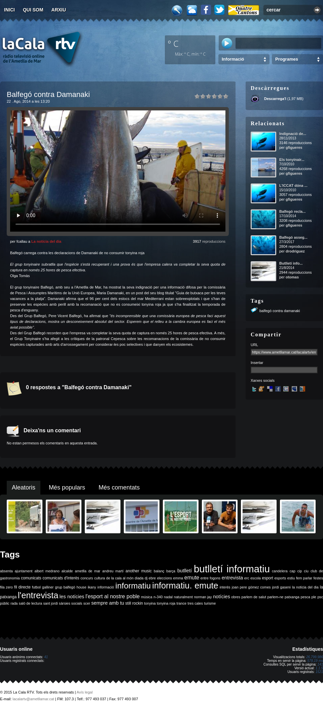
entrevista (232, 577)
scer (86, 603)
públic (4, 603)
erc (246, 578)
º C (173, 43)
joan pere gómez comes (251, 587)
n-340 (158, 597)
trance (182, 603)
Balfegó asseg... (293, 237)
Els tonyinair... (291, 160)
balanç (159, 571)
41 (46, 657)
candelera (280, 571)
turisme (210, 603)
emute (191, 577)
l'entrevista (38, 595)
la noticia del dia (305, 587)
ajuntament (24, 571)
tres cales (195, 603)
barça (170, 571)
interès (225, 587)
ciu (306, 571)
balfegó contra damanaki (279, 311)
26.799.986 (314, 657)
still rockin (134, 603)
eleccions (164, 578)
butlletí (184, 570)
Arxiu (58, 9)
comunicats (31, 578)
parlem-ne (275, 597)
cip (299, 571)
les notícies (72, 596)
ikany (92, 587)
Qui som (33, 9)
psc (320, 597)
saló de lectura (30, 603)
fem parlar (304, 578)
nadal (168, 597)
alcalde (67, 571)
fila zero (6, 587)
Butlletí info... (291, 263)
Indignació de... (292, 134)
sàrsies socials (70, 603)
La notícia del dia (46, 241)
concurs (86, 578)
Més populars (67, 487)
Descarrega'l (275, 99)
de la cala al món (120, 578)
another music (138, 571)
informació (106, 587)
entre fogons (210, 578)
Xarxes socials (263, 380)
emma (178, 578)
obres (235, 597)
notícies (221, 596)
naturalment (183, 597)
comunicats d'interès (60, 578)
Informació (233, 59)
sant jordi (50, 603)
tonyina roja (166, 603)
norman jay (203, 597)
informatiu (133, 585)
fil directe (22, 587)
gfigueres (294, 147)
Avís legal (85, 692)
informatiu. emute (185, 585)
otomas (292, 277)
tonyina (149, 603)
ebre (152, 578)
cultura (99, 578)
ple (314, 597)
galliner (47, 587)
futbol (36, 587)
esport (267, 578)
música (146, 597)
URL (254, 345)
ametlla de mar (87, 571)
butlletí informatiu (232, 568)
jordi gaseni (281, 587)
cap (292, 571)
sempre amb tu (107, 603)
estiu (291, 578)
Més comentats (119, 487)
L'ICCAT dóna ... (293, 185)
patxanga (292, 597)
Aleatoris (23, 487)
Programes (286, 59)
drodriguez (295, 251)
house (81, 587)
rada (13, 603)
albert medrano (47, 571)
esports (280, 578)
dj (146, 578)
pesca (305, 597)
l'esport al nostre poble (112, 596)
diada (139, 578)
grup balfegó (65, 587)
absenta (6, 571)
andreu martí (112, 571)
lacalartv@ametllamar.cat (33, 699)
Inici (9, 9)
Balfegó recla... (292, 211)
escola (255, 578)
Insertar (257, 363)
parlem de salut (254, 597)
